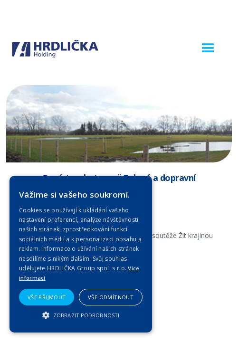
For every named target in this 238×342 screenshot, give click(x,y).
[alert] (81, 254)
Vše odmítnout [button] (110, 297)
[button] (208, 48)
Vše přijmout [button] (47, 297)
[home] (55, 49)
